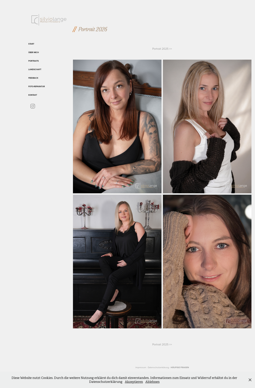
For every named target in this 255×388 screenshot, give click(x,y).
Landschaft (34, 69)
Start (31, 43)
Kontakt (32, 95)
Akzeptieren (134, 382)
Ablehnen (152, 382)
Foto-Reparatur (36, 86)
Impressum (140, 367)
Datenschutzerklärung (158, 367)
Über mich (33, 52)
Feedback (33, 77)
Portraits (33, 60)
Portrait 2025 (160, 49)
